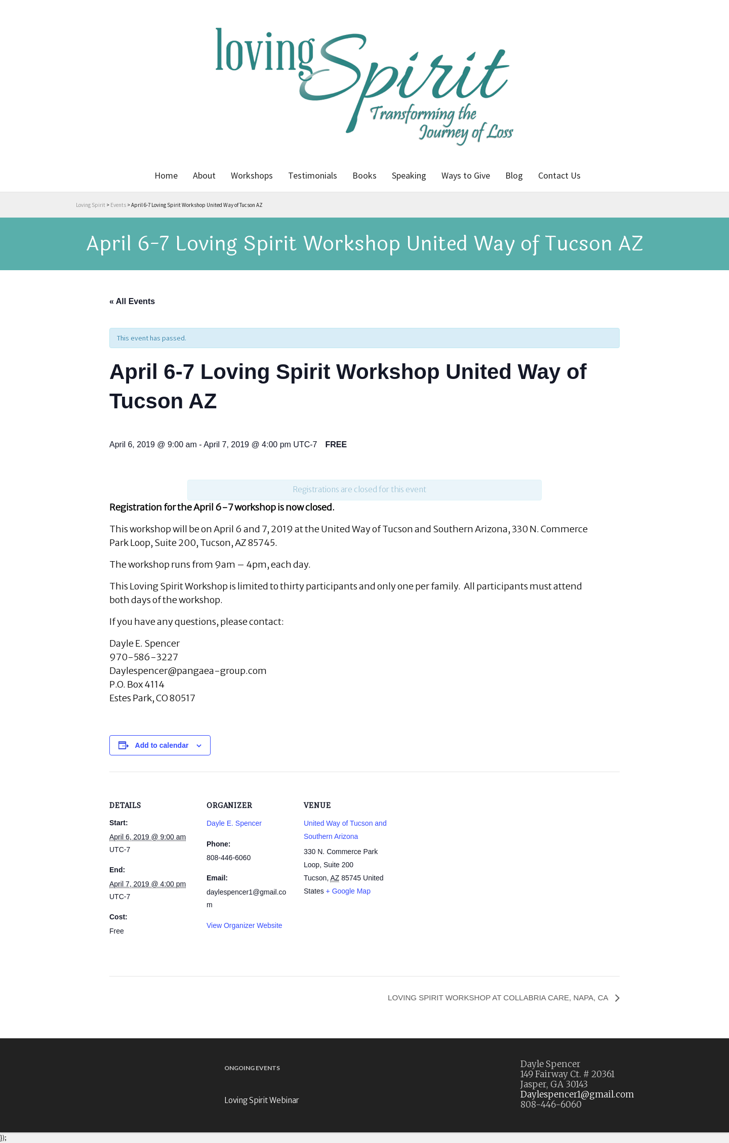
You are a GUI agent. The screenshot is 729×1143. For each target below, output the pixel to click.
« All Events (132, 301)
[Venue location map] (454, 841)
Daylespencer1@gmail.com (577, 1094)
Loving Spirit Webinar (261, 1101)
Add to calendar (162, 745)
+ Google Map (348, 891)
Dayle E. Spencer (234, 823)
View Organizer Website (244, 925)
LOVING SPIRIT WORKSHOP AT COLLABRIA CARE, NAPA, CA (492, 997)
